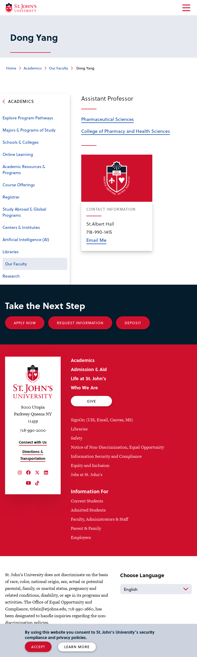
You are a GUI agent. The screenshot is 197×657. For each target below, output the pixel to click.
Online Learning (18, 154)
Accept (38, 646)
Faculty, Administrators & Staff (99, 519)
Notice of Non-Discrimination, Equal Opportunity (117, 447)
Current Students (87, 501)
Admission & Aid (89, 369)
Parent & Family (86, 528)
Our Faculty (58, 68)
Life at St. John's (88, 378)
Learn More (77, 646)
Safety (76, 438)
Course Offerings (19, 185)
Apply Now (25, 322)
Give (91, 401)
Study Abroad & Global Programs (24, 212)
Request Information (80, 322)
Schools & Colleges (21, 142)
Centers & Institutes (21, 227)
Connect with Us (33, 442)
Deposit (133, 322)
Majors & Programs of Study (29, 130)
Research (11, 276)
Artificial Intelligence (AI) (26, 239)
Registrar (11, 197)
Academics (33, 68)
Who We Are (84, 387)
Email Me (96, 239)
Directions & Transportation (32, 455)
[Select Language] (156, 589)
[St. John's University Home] (20, 8)
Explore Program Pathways (28, 118)
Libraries (11, 251)
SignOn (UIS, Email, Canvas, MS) (102, 420)
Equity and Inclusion (90, 465)
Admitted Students (88, 510)
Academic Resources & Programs (24, 169)
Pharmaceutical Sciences (107, 119)
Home (11, 68)
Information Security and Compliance (106, 456)
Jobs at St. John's (86, 474)
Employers (81, 537)
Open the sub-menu (62, 142)
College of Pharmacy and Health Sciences (125, 130)
